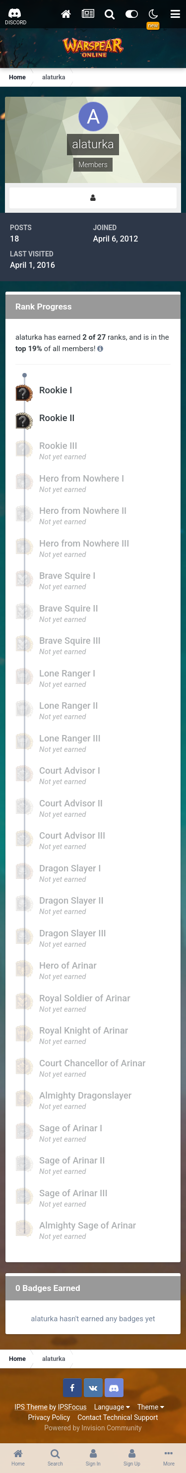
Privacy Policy (49, 1417)
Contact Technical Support (117, 1417)
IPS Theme (30, 1407)
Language (112, 1407)
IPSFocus (72, 1407)
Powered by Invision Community (92, 1428)
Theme (150, 1407)
